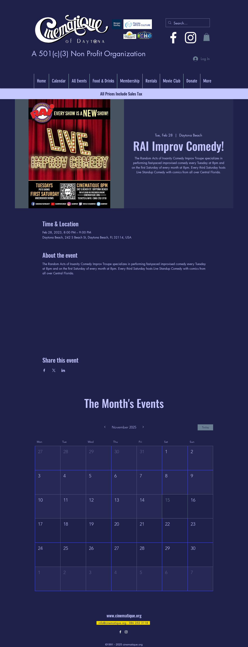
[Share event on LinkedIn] (63, 370)
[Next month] (143, 427)
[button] (206, 37)
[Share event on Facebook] (44, 370)
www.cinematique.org (124, 615)
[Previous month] (104, 427)
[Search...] (188, 23)
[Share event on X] (54, 370)
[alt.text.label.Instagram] (190, 37)
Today (205, 427)
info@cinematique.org (112, 623)
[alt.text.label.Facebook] (173, 37)
